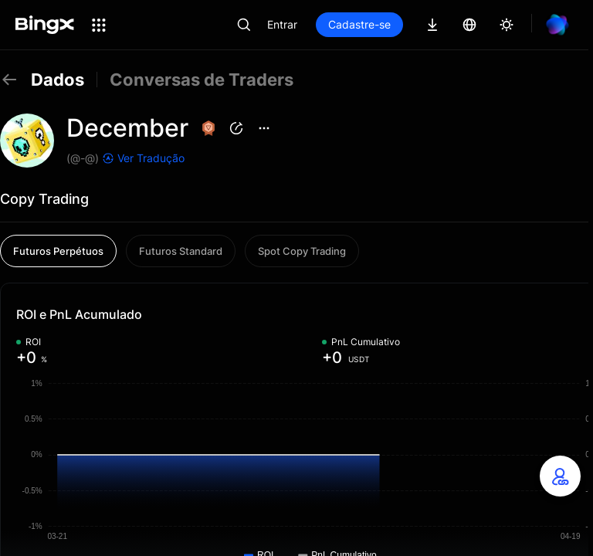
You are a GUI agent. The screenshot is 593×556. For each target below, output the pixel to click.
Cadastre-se (359, 24)
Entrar (282, 24)
